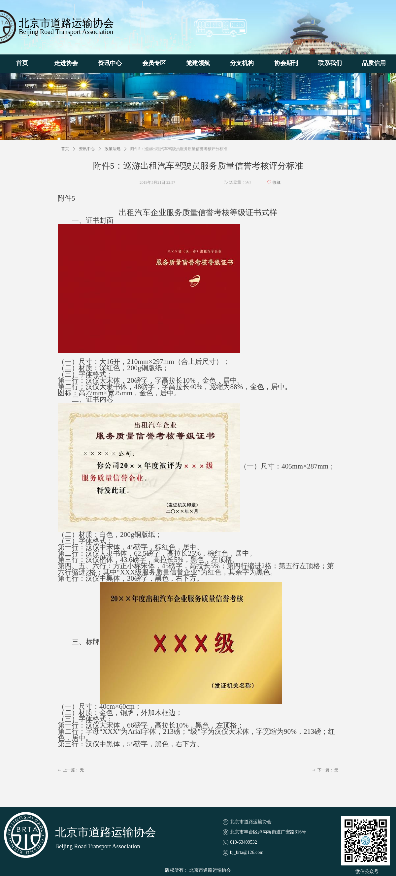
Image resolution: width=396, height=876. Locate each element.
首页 (65, 148)
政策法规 (112, 148)
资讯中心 (87, 148)
